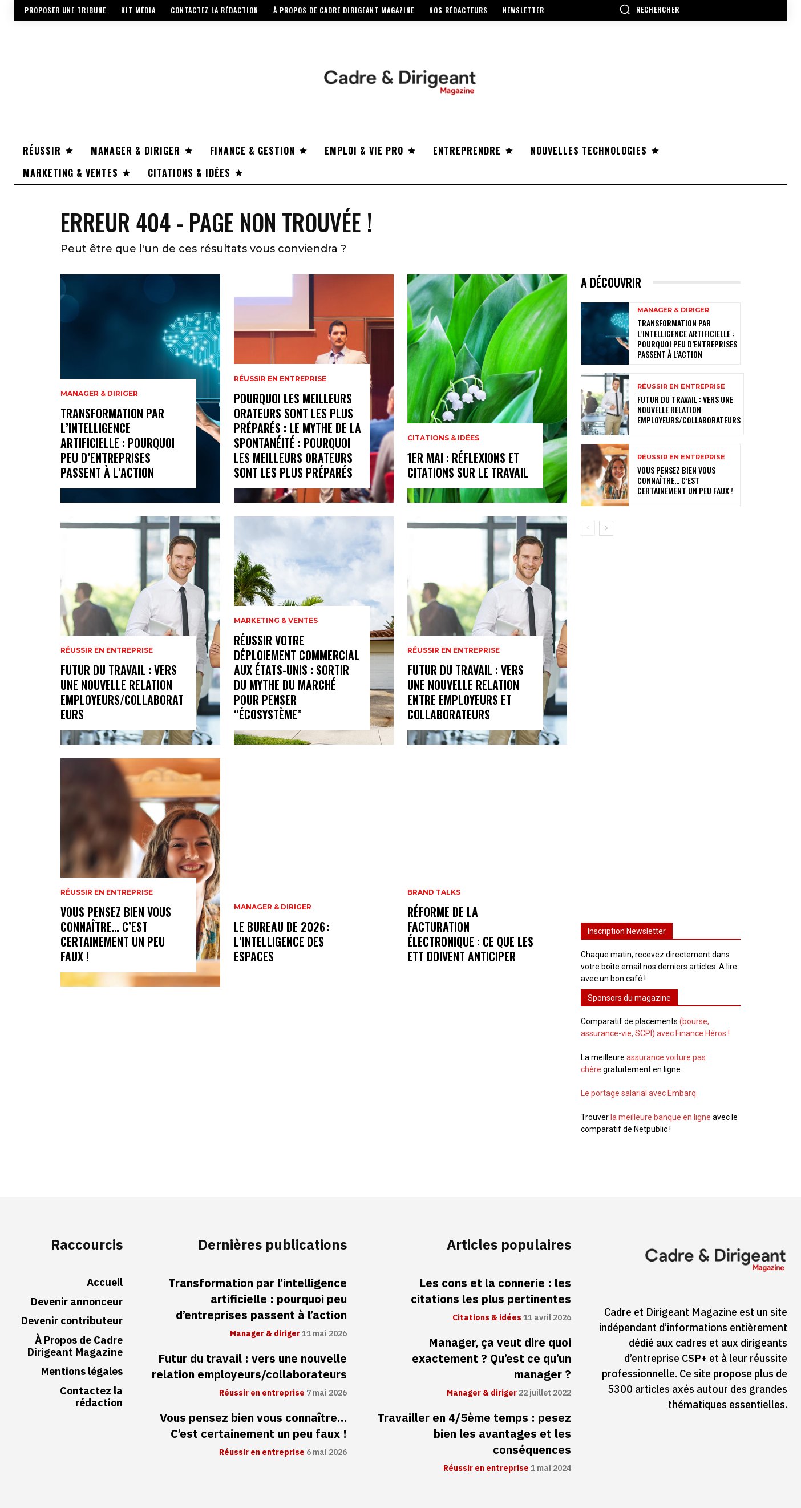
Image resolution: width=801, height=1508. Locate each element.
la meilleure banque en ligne (660, 1117)
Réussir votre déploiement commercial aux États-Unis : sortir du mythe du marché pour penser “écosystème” (296, 677)
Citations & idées (443, 438)
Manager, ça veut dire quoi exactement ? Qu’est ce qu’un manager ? (491, 1358)
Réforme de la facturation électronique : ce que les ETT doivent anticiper (470, 934)
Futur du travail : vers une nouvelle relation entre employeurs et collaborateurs (465, 692)
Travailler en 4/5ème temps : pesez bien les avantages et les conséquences (474, 1433)
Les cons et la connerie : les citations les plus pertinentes (491, 1291)
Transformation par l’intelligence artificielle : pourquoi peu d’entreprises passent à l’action (117, 443)
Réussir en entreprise (106, 650)
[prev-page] (588, 528)
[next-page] (606, 528)
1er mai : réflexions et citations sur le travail (467, 465)
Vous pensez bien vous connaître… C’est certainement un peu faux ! (115, 934)
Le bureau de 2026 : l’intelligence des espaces (282, 941)
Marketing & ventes (276, 620)
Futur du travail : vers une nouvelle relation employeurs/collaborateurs (122, 692)
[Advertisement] (661, 724)
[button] (649, 9)
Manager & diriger (99, 393)
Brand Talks (433, 892)
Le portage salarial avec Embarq (638, 1093)
